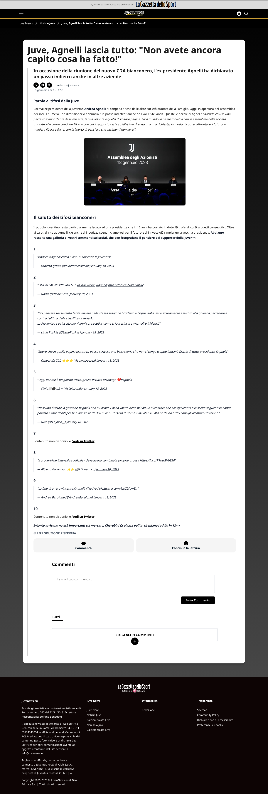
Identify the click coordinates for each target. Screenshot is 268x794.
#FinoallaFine (86, 285)
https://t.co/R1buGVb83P (157, 460)
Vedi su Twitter (83, 441)
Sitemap (202, 710)
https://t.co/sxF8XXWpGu (125, 285)
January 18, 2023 (102, 266)
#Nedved (92, 488)
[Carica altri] (135, 641)
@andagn (109, 380)
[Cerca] (247, 13)
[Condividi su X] (49, 85)
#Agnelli (54, 257)
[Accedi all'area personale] (239, 13)
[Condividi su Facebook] (42, 85)
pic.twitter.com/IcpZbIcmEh (118, 488)
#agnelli (126, 380)
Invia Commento (198, 600)
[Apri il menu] (21, 13)
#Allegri (152, 323)
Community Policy (208, 715)
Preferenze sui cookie (210, 725)
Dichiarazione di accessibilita (215, 720)
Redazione (148, 710)
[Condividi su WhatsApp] (36, 85)
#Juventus (48, 323)
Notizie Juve (47, 23)
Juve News (26, 23)
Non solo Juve (95, 725)
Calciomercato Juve (98, 720)
